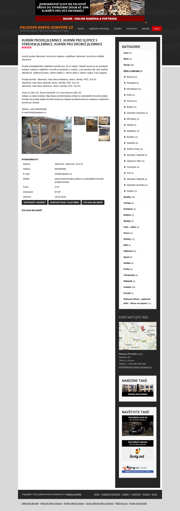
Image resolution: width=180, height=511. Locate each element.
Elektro (129, 215)
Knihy (128, 269)
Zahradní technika (137, 185)
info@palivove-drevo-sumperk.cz (135, 367)
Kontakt (132, 28)
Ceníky (118, 28)
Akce (157, 28)
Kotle (131, 95)
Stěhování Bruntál (30, 503)
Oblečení (130, 251)
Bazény (132, 77)
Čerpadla (133, 83)
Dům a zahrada (133, 71)
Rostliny (132, 137)
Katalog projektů (73, 494)
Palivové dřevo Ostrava (51, 503)
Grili (130, 173)
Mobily (129, 221)
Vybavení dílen (135, 161)
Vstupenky (131, 275)
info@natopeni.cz (63, 174)
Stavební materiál (137, 155)
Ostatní (132, 191)
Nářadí (131, 125)
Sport (128, 257)
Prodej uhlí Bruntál (138, 503)
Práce (128, 233)
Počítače (130, 209)
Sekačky (132, 143)
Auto (128, 53)
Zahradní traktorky (137, 113)
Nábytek (129, 281)
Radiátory (133, 131)
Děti (127, 245)
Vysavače (133, 167)
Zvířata (129, 203)
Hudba (129, 263)
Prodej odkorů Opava (74, 503)
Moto (128, 59)
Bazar (145, 28)
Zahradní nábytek (137, 179)
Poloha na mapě (93, 202)
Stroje (129, 65)
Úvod (81, 28)
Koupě (129, 293)
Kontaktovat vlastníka (64, 202)
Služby (129, 239)
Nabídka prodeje (99, 28)
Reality (129, 197)
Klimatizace (134, 89)
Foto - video (131, 227)
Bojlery (131, 107)
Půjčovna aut (121, 503)
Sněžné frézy (135, 149)
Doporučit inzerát (35, 202)
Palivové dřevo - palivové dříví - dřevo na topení (137, 301)
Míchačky (133, 119)
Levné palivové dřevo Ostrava (99, 503)
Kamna (132, 101)
